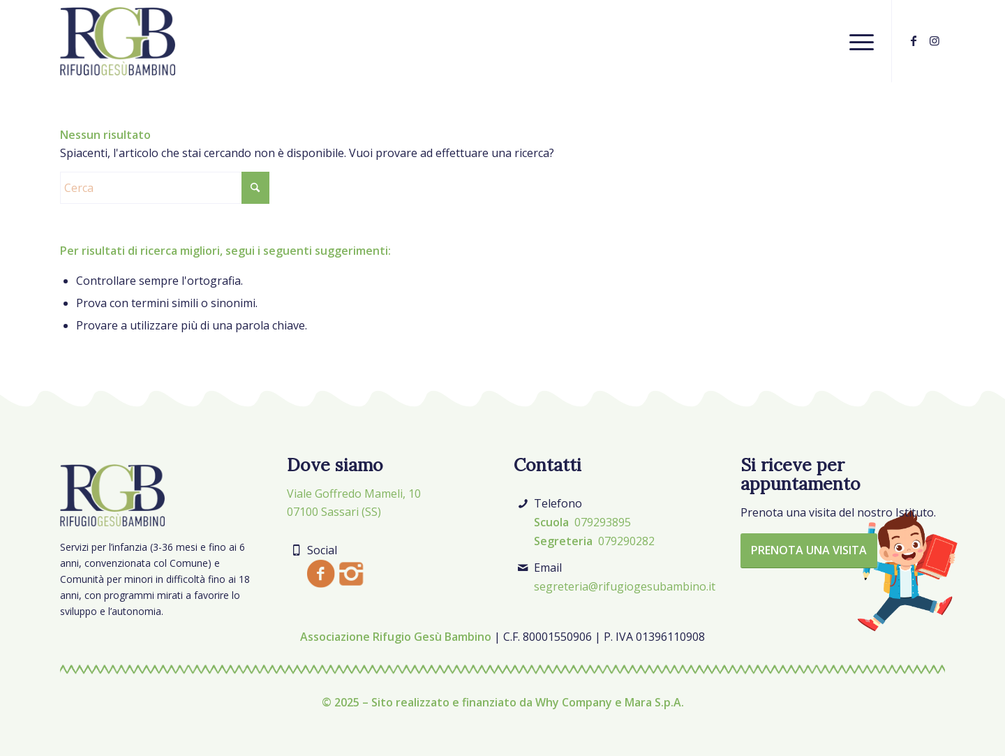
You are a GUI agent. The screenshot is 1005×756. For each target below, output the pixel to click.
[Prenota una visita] (808, 550)
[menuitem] (857, 41)
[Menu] (857, 41)
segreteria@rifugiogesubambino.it (624, 586)
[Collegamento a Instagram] (934, 40)
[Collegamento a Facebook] (913, 40)
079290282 (626, 541)
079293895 (602, 522)
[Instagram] (351, 574)
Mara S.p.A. (654, 702)
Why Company (573, 702)
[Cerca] (164, 188)
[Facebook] (321, 573)
